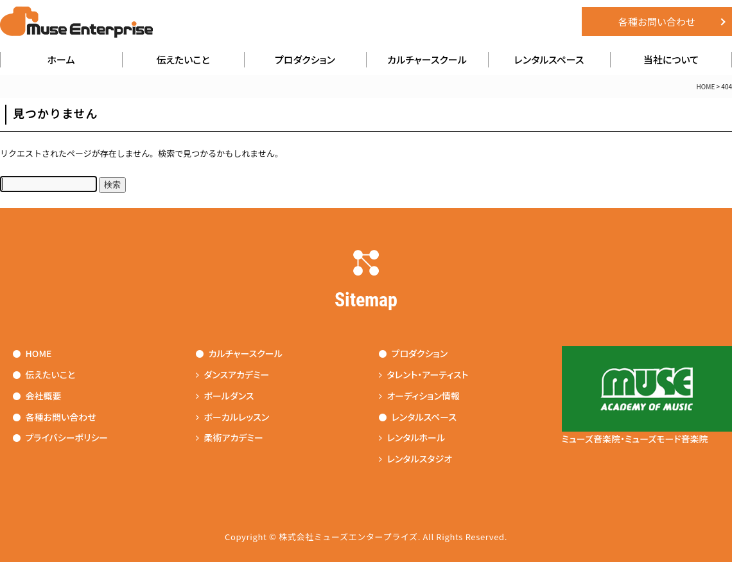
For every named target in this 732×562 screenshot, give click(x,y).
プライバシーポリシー (61, 437)
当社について (671, 59)
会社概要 (37, 395)
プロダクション (305, 59)
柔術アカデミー (229, 437)
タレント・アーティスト (424, 374)
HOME (706, 86)
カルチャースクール (427, 59)
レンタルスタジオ (416, 458)
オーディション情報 (419, 395)
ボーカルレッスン (233, 416)
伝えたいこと (182, 59)
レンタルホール (412, 437)
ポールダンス (225, 395)
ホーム (61, 59)
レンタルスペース (549, 59)
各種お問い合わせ (656, 21)
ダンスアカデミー (233, 374)
